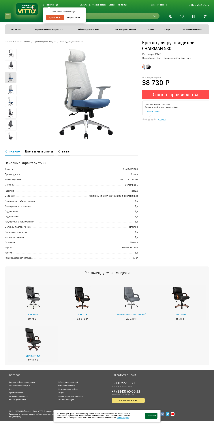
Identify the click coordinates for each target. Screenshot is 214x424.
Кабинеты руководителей (68, 382)
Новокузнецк (52, 5)
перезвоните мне (128, 400)
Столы (11, 389)
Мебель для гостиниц (17, 400)
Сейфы (61, 393)
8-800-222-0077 (199, 5)
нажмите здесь (123, 418)
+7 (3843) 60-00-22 (126, 391)
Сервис (112, 5)
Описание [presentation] (12, 151)
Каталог (14, 375)
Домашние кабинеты (66, 386)
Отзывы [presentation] (64, 151)
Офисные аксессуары (66, 400)
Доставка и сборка (97, 5)
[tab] (13, 151)
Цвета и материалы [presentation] (39, 151)
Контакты (122, 5)
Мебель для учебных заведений (70, 396)
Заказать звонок (159, 5)
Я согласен (151, 416)
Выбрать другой (73, 17)
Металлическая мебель (18, 396)
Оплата (83, 5)
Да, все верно (55, 17)
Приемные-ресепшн (17, 393)
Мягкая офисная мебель (68, 389)
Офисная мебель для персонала (22, 382)
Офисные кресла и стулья (19, 386)
